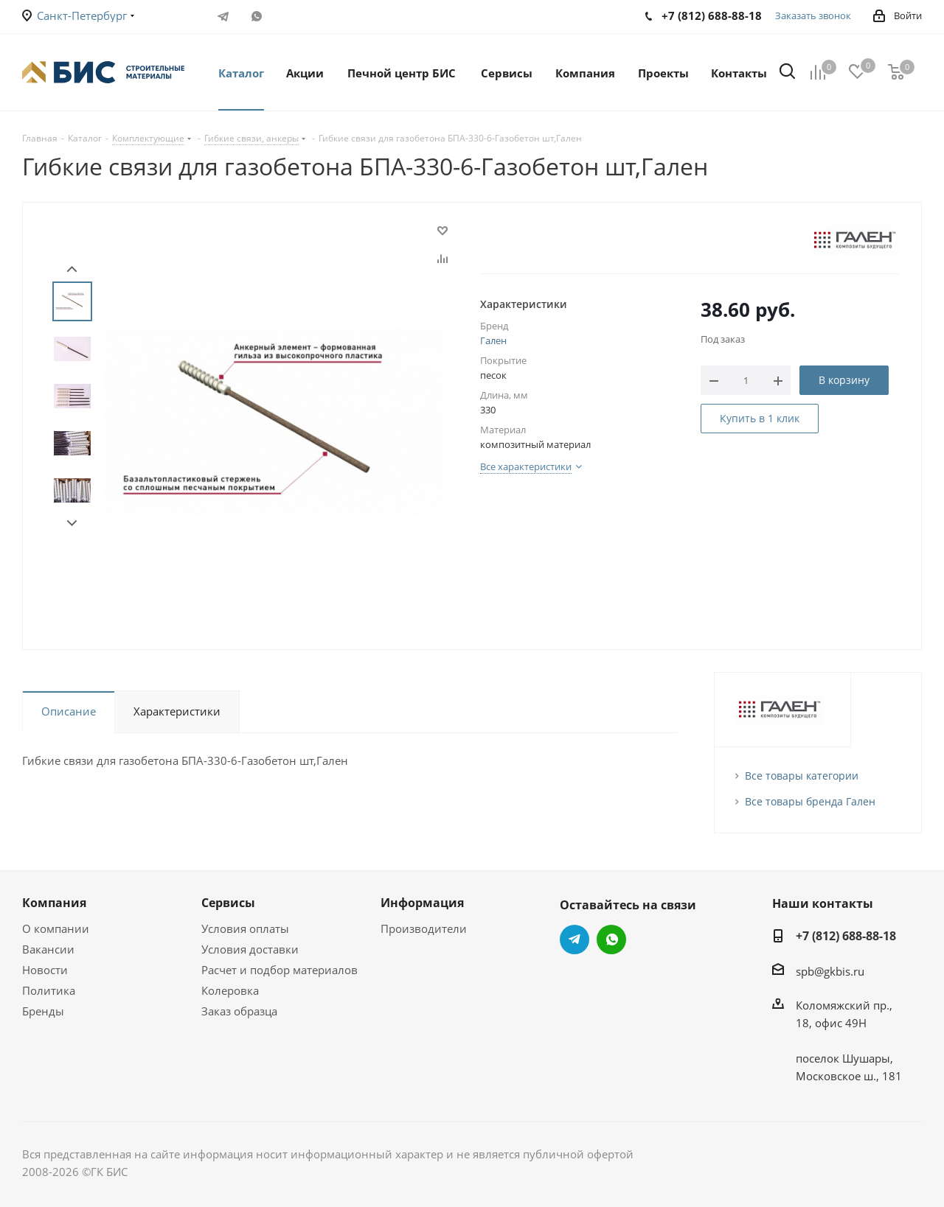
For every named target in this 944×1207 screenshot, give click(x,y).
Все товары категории (801, 776)
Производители (424, 928)
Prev (71, 269)
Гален (493, 340)
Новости (45, 969)
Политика (48, 990)
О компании (55, 928)
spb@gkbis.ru (830, 971)
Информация (422, 903)
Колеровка (230, 990)
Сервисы (228, 903)
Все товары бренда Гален (810, 801)
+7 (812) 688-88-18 (846, 936)
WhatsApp (256, 16)
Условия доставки (250, 949)
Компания (54, 903)
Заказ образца (239, 1011)
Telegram (223, 16)
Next (71, 523)
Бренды (43, 1011)
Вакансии (48, 949)
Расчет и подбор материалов (279, 969)
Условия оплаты (245, 928)
